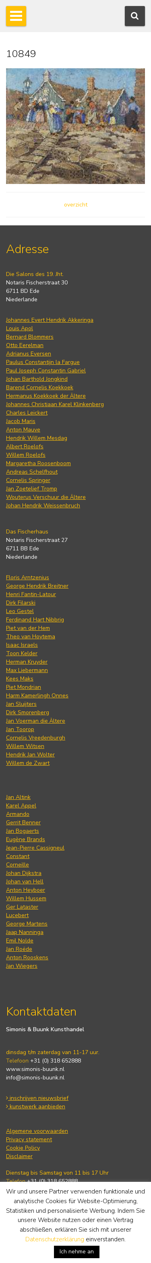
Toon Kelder (21, 653)
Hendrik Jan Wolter (30, 754)
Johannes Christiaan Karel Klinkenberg (55, 404)
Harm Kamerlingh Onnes (37, 695)
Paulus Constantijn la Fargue (43, 362)
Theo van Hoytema (30, 636)
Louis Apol (19, 328)
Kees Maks (19, 679)
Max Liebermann (27, 670)
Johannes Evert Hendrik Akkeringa (49, 320)
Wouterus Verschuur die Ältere (46, 497)
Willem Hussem (26, 898)
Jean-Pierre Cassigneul (35, 848)
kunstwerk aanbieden (35, 1106)
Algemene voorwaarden (37, 1131)
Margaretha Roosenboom (38, 463)
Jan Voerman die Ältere (35, 721)
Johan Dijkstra (23, 873)
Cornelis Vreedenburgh (35, 738)
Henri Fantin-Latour (31, 594)
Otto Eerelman (24, 345)
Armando (17, 814)
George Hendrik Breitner (37, 586)
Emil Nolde (19, 940)
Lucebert (17, 915)
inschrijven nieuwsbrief (37, 1098)
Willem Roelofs (26, 455)
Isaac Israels (22, 645)
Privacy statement (29, 1139)
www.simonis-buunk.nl (35, 1069)
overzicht (75, 204)
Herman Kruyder (27, 662)
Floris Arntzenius (27, 577)
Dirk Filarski (20, 603)
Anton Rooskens (27, 957)
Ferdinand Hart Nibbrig (35, 619)
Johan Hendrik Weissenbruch (43, 505)
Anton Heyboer (25, 890)
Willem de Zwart (28, 763)
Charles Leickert (27, 413)
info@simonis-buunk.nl (35, 1077)
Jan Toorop (20, 729)
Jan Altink (18, 797)
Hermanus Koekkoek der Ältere (46, 396)
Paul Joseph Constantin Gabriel (46, 370)
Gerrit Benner (23, 822)
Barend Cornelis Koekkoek (39, 387)
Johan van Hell (24, 881)
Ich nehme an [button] (77, 1251)
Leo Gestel (20, 611)
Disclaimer (19, 1156)
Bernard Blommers (30, 337)
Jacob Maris (20, 421)
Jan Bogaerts (22, 831)
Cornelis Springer (28, 480)
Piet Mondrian (23, 687)
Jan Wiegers (21, 966)
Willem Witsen (25, 746)
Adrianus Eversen (28, 354)
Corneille (17, 865)
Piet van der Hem (28, 628)
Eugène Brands (25, 839)
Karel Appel (21, 805)
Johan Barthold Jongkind (37, 379)
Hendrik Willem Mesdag (36, 438)
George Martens (27, 924)
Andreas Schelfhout (32, 472)
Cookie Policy (23, 1148)
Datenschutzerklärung (54, 1239)
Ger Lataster (22, 907)
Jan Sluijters (21, 704)
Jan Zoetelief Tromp (31, 489)
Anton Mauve (23, 429)
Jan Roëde (19, 949)
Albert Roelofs (24, 446)
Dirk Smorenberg (27, 712)
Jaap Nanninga (24, 932)
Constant (17, 856)
